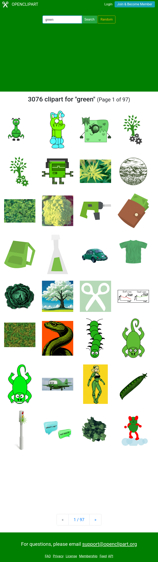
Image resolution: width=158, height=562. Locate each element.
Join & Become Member (134, 4)
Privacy (58, 556)
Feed (103, 556)
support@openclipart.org (109, 544)
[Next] (95, 519)
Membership (88, 556)
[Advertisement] (79, 57)
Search (89, 19)
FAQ (48, 556)
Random (106, 19)
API (110, 556)
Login (108, 4)
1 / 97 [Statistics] (79, 519)
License (71, 556)
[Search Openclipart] (62, 19)
